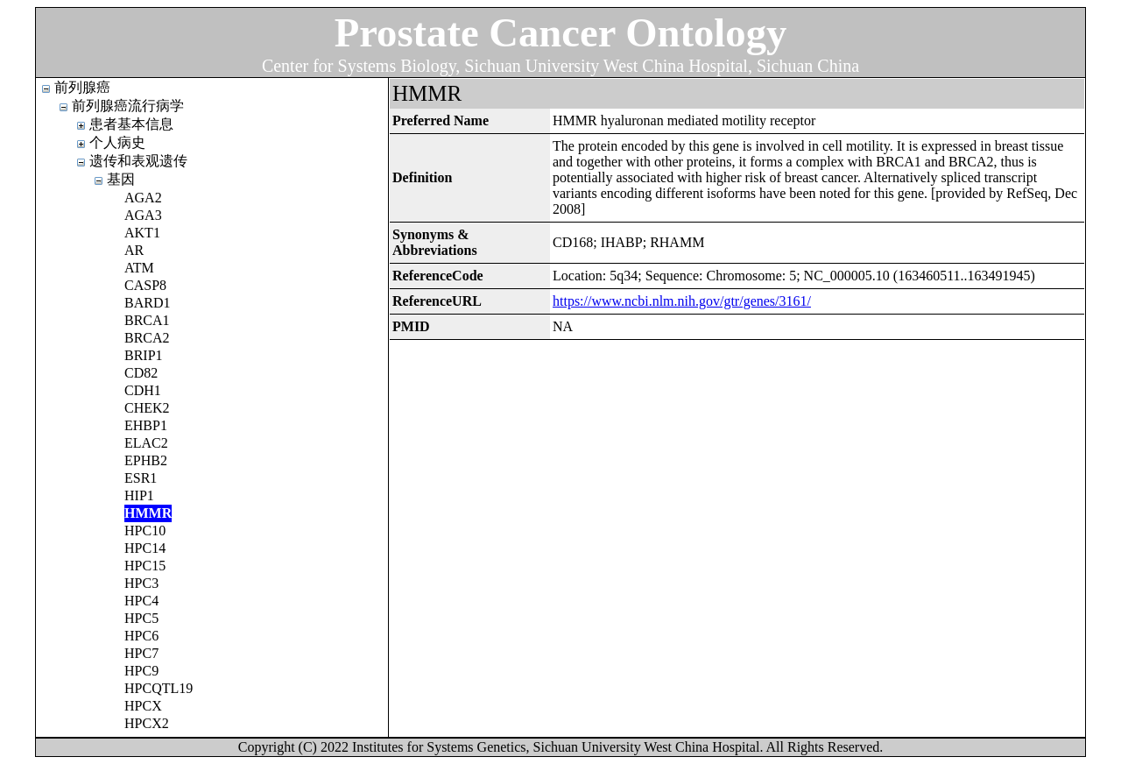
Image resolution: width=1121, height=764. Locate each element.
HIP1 (139, 495)
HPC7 (141, 653)
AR (134, 250)
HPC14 (145, 548)
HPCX (143, 705)
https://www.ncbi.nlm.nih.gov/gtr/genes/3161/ (682, 301)
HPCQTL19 (158, 688)
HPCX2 (146, 723)
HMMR (148, 513)
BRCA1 (147, 320)
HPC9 (141, 670)
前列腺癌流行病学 (128, 105)
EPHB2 (145, 460)
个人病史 (117, 142)
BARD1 (147, 302)
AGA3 (143, 215)
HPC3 (141, 583)
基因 (121, 179)
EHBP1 (145, 425)
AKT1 (142, 232)
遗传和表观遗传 (138, 160)
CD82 (141, 372)
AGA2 (143, 197)
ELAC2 (146, 442)
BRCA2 (147, 337)
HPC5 (141, 618)
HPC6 (141, 635)
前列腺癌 (82, 87)
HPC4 (141, 600)
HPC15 (145, 565)
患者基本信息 (131, 124)
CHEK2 (147, 407)
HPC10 (145, 530)
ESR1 (140, 477)
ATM (139, 267)
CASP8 (145, 285)
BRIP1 (143, 355)
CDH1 (142, 390)
